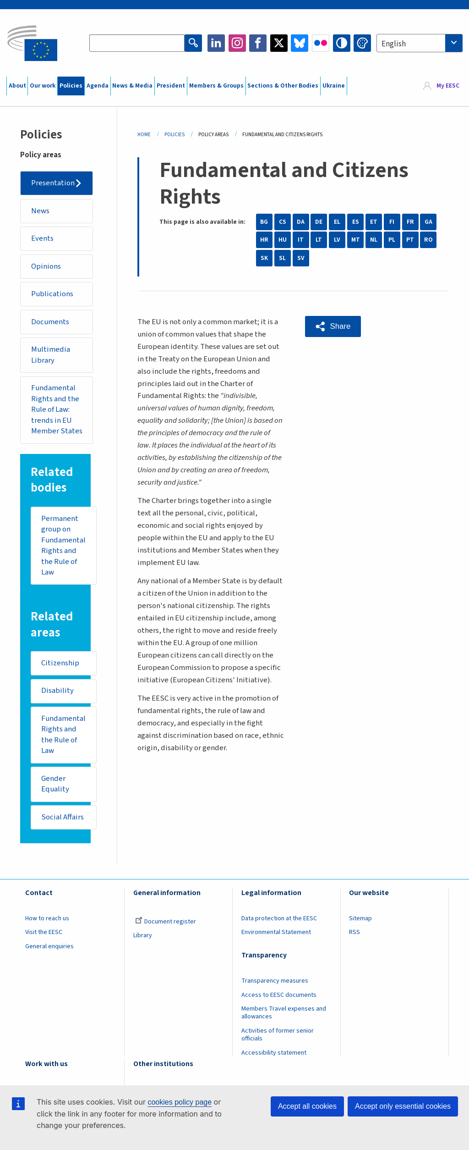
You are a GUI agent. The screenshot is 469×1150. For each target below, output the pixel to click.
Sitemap (360, 918)
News (40, 210)
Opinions (46, 266)
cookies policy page (179, 1102)
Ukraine (333, 85)
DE (318, 222)
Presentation (53, 182)
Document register (165, 921)
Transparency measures (274, 980)
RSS (354, 932)
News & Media (132, 85)
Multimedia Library (50, 355)
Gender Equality (55, 784)
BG (264, 222)
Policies (71, 85)
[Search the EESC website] (137, 43)
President (171, 85)
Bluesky (299, 43)
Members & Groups (216, 85)
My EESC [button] (447, 85)
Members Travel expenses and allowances (283, 1012)
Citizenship (60, 663)
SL (282, 258)
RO (428, 239)
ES (355, 222)
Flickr (320, 43)
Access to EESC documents (278, 995)
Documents (50, 321)
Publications (52, 293)
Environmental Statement (276, 932)
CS (282, 222)
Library (142, 935)
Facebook (258, 43)
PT (410, 239)
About (17, 85)
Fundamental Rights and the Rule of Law (63, 735)
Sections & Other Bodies (282, 85)
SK (264, 258)
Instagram (237, 43)
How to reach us (47, 918)
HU (282, 239)
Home (144, 134)
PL (391, 239)
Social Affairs (62, 817)
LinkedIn (216, 43)
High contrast (341, 43)
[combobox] (419, 43)
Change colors (362, 43)
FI (391, 222)
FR (410, 222)
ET (373, 222)
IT (301, 239)
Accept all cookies (307, 1106)
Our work (42, 85)
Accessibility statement (273, 1052)
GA (428, 222)
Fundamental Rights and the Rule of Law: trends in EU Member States (56, 409)
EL (337, 222)
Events (42, 238)
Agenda (98, 85)
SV (301, 258)
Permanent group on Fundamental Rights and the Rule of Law (63, 545)
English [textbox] (394, 44)
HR (264, 239)
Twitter (279, 43)
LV (337, 239)
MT (355, 239)
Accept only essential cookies (403, 1106)
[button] (333, 326)
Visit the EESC (43, 932)
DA (301, 222)
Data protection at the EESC (279, 918)
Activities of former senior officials (277, 1034)
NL (373, 239)
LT (319, 239)
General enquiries (49, 946)
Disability (57, 690)
